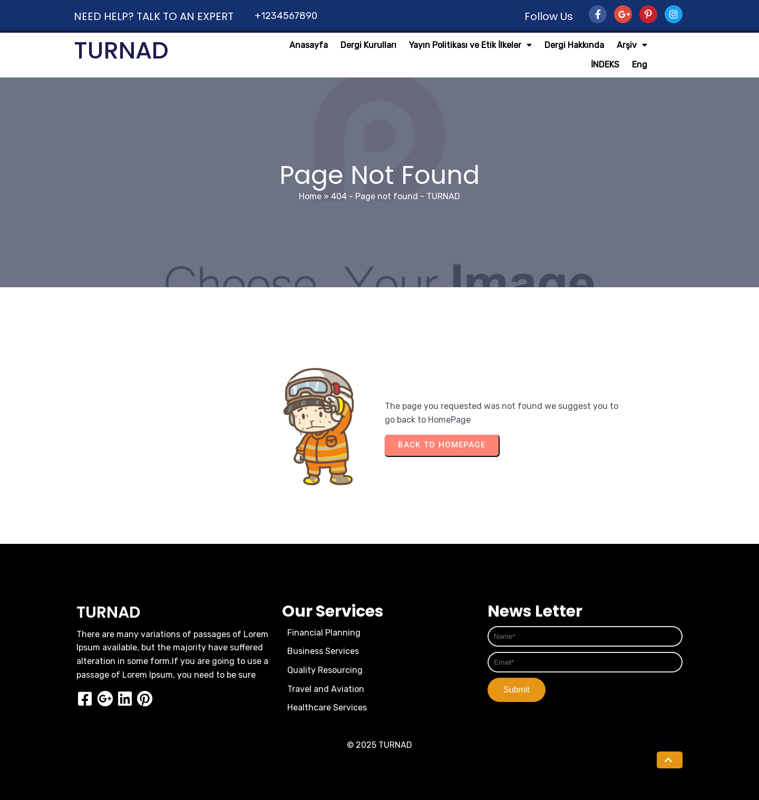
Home (310, 196)
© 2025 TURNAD (379, 745)
